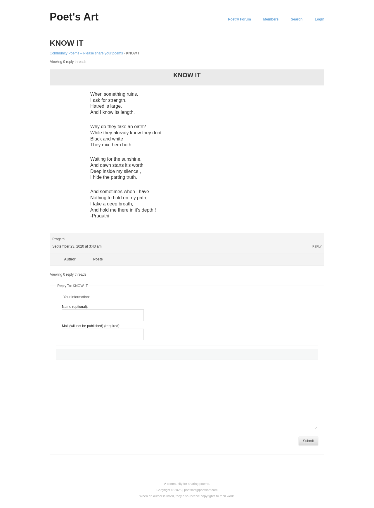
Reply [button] (317, 246)
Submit (308, 441)
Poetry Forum (239, 19)
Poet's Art (74, 17)
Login (319, 19)
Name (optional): (75, 306)
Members (271, 19)
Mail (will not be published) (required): (91, 326)
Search (296, 19)
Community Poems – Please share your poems (86, 53)
